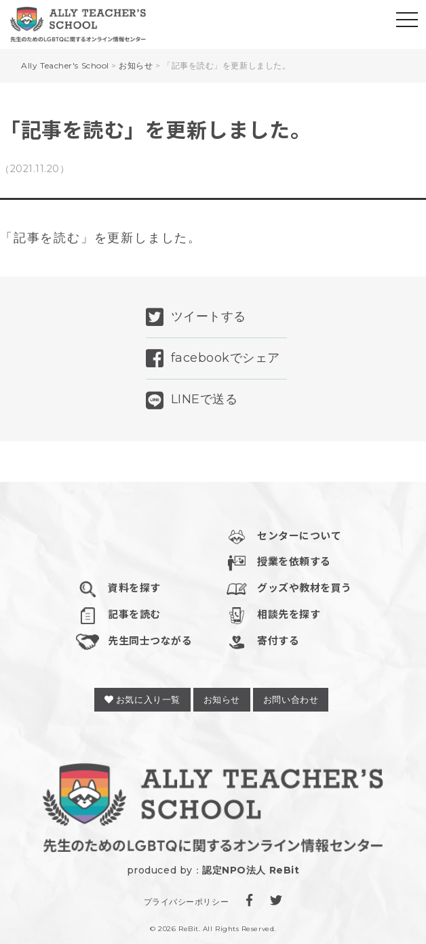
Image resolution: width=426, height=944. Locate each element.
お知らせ (222, 699)
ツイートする (196, 317)
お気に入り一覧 (142, 699)
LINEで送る (191, 400)
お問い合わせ (290, 699)
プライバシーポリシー (186, 902)
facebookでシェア (213, 358)
